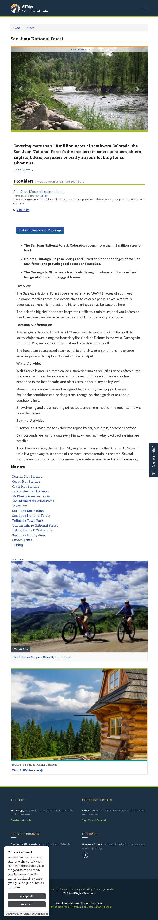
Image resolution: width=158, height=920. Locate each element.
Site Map (63, 889)
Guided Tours (22, 540)
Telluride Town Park (27, 520)
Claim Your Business (37, 196)
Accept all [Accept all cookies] (26, 897)
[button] (21, 88)
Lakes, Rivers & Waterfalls (32, 530)
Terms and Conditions (36, 914)
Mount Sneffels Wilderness (33, 501)
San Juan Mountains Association (39, 191)
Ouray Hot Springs (26, 481)
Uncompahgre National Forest (35, 525)
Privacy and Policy (82, 889)
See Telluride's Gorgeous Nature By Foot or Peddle (42, 657)
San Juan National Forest (31, 516)
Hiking (17, 545)
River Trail (20, 506)
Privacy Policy (14, 914)
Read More (23, 170)
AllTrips (27, 6)
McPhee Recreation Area (31, 496)
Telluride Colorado (35, 11)
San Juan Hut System (28, 535)
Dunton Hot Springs (27, 476)
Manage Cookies (105, 889)
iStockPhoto (84, 49)
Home (16, 27)
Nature (30, 27)
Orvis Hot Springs (25, 486)
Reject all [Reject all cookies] (26, 905)
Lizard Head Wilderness (30, 491)
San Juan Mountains (28, 511)
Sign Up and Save (94, 820)
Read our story (21, 820)
